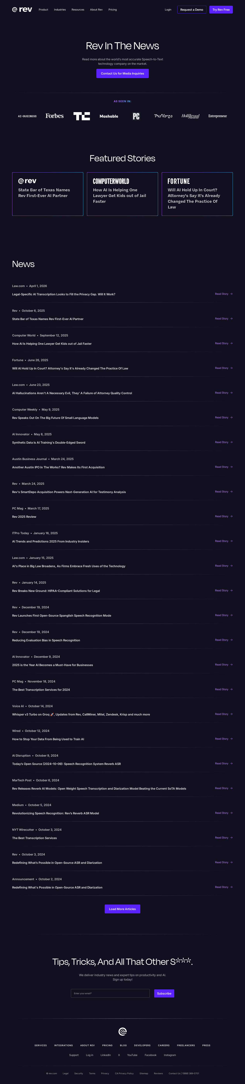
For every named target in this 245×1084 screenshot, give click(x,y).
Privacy (105, 1073)
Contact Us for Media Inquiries (122, 73)
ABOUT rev (87, 1045)
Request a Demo (191, 9)
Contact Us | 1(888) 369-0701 (184, 1073)
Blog (123, 1045)
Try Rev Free (221, 9)
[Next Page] (122, 909)
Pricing (107, 1045)
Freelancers (186, 1045)
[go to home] (123, 1032)
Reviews (158, 1073)
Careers (164, 1045)
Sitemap (144, 1073)
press (206, 1045)
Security (78, 1073)
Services (41, 1045)
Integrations (63, 1045)
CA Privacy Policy (124, 1073)
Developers (142, 1045)
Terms (92, 1073)
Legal (65, 1073)
